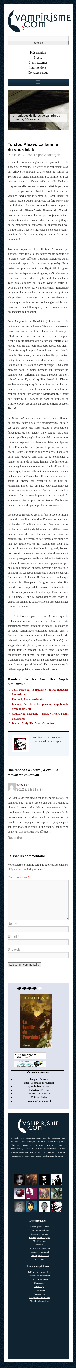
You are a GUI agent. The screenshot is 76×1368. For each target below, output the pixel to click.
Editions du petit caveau (39, 1275)
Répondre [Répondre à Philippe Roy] (15, 837)
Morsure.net (39, 1283)
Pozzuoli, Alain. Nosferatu (28, 699)
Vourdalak (46, 1101)
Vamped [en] (39, 1294)
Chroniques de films (40, 1230)
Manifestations (39, 1241)
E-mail (13, 936)
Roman (46, 1086)
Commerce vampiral (40, 1252)
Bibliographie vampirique (39, 1272)
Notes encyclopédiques (39, 1248)
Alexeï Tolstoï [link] (44, 1093)
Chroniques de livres (39, 1226)
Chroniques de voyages (39, 1237)
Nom (12, 923)
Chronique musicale (40, 1255)
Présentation (38, 52)
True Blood (40, 1290)
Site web (14, 949)
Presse (38, 57)
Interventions (37, 67)
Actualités (39, 1259)
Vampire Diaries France (39, 1297)
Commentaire (18, 877)
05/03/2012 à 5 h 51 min (25, 789)
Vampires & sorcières (39, 1301)
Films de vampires (39, 1279)
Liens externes (38, 62)
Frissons (45, 1090)
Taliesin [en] (39, 1286)
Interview (39, 1244)
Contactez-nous (38, 72)
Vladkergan (52, 155)
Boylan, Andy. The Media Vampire (33, 723)
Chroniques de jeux (39, 1234)
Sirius (44, 1097)
